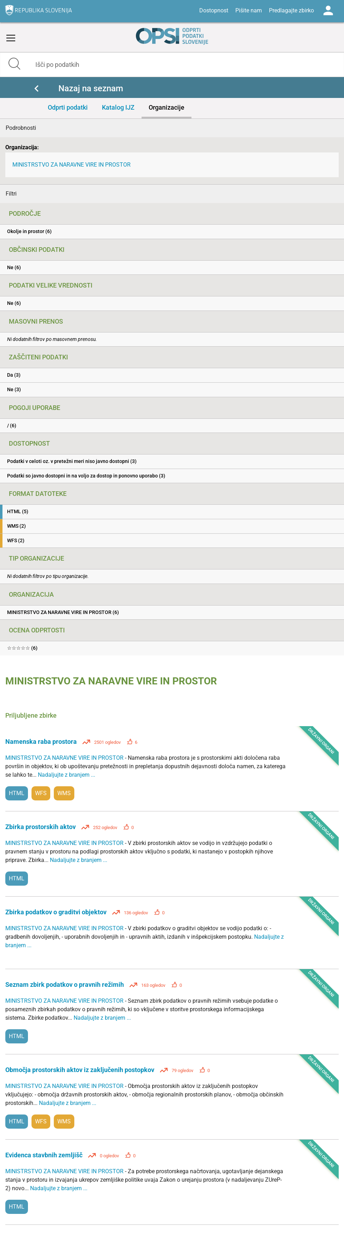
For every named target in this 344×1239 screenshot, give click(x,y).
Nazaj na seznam (90, 88)
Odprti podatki (68, 107)
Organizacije (166, 107)
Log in (328, 10)
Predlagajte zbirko (291, 10)
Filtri (11, 193)
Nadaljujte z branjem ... (66, 774)
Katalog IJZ (118, 107)
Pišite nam (248, 10)
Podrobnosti (21, 128)
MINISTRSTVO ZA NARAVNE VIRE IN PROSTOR (71, 164)
